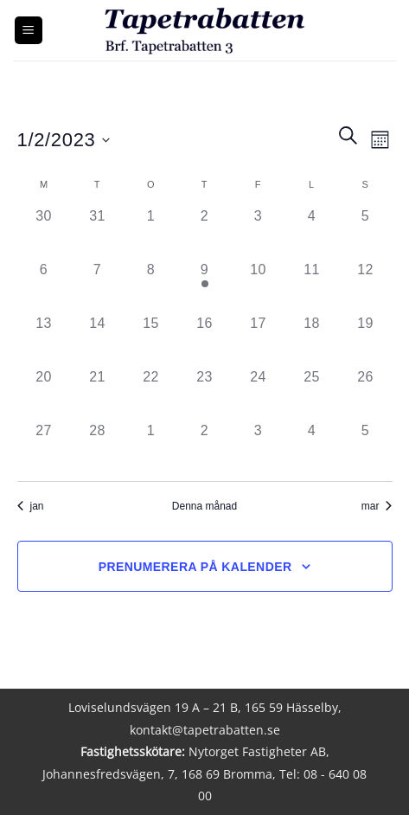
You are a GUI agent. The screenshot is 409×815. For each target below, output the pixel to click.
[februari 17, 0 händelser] (258, 340)
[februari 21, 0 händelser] (98, 393)
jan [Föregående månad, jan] (30, 506)
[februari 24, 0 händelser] (258, 393)
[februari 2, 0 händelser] (205, 233)
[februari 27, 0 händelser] (44, 447)
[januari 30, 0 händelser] (44, 233)
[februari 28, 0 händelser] (98, 447)
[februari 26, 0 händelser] (366, 393)
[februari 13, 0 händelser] (44, 340)
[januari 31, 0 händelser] (98, 233)
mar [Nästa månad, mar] (377, 506)
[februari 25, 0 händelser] (312, 393)
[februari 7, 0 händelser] (98, 286)
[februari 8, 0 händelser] (151, 286)
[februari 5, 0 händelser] (366, 233)
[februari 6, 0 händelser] (44, 286)
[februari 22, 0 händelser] (151, 393)
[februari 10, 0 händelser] (258, 286)
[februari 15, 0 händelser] (151, 340)
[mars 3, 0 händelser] (258, 447)
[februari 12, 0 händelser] (366, 286)
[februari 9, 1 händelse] (205, 286)
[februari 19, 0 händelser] (366, 340)
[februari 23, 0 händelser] (205, 393)
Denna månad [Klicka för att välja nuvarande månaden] (204, 506)
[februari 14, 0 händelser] (98, 340)
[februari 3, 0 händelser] (258, 233)
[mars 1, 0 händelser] (151, 447)
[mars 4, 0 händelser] (312, 447)
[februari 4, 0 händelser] (312, 233)
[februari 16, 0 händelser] (205, 340)
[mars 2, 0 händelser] (205, 447)
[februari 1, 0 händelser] (151, 233)
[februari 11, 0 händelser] (312, 286)
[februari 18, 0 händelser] (312, 340)
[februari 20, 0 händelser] (44, 393)
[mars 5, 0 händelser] (366, 447)
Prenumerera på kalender (195, 567)
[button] (28, 30)
